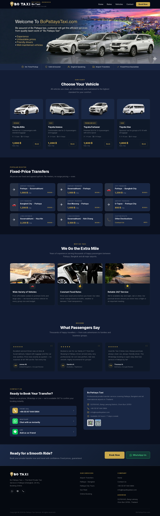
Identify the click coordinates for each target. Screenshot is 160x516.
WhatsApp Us (138, 455)
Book (37, 144)
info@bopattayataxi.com (127, 490)
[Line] (17, 491)
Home (100, 4)
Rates (109, 4)
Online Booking (86, 494)
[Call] (23, 491)
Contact (129, 4)
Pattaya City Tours (87, 486)
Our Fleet (83, 490)
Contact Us (122, 482)
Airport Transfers (86, 478)
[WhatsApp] (12, 491)
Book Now (143, 4)
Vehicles (119, 4)
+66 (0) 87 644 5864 (126, 486)
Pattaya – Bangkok (87, 482)
